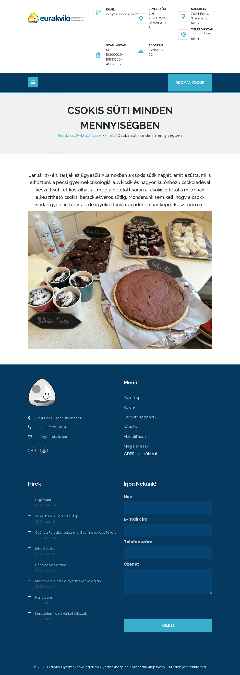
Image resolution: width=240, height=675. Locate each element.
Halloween (44, 597)
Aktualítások (90, 135)
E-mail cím (137, 519)
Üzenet (133, 564)
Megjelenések (136, 446)
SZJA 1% (130, 426)
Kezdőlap (66, 135)
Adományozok (189, 83)
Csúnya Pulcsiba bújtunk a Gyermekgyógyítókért (75, 532)
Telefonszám (138, 542)
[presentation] (162, 607)
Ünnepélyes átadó (50, 565)
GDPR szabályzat (141, 454)
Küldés (168, 625)
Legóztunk (43, 500)
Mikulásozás (45, 548)
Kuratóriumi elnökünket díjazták (61, 613)
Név (129, 497)
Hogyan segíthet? (140, 417)
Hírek (109, 135)
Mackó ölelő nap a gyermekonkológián (68, 581)
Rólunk (130, 407)
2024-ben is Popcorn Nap (56, 516)
